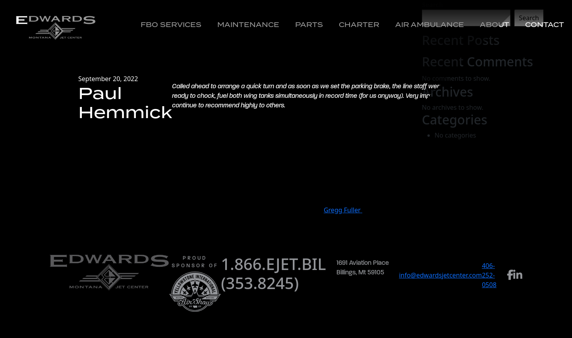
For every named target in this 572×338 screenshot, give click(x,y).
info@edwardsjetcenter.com (440, 275)
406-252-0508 (489, 275)
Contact (544, 24)
